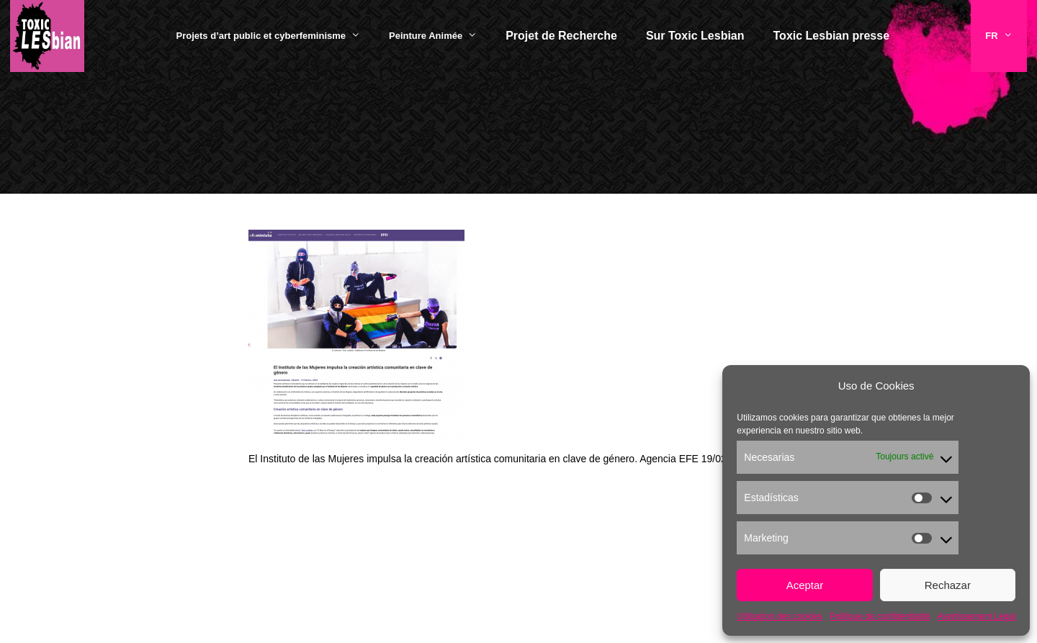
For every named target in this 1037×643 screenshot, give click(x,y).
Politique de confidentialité (880, 616)
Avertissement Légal (976, 616)
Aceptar (805, 585)
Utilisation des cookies (779, 616)
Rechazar (948, 585)
